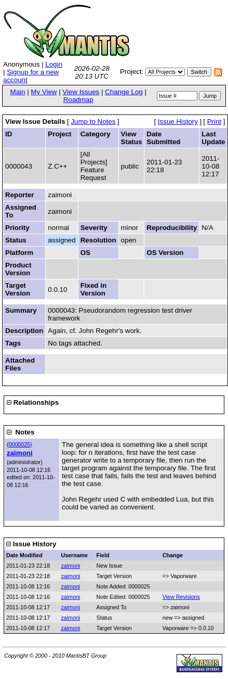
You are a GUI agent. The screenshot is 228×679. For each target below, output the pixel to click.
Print (214, 121)
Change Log (124, 92)
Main (17, 92)
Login (53, 64)
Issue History (178, 121)
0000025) (20, 444)
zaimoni (20, 453)
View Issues (80, 92)
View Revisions (181, 597)
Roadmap (78, 100)
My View (44, 92)
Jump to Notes (93, 121)
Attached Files (20, 364)
